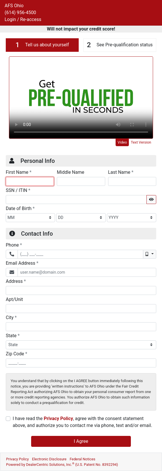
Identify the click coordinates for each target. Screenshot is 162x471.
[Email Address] (87, 272)
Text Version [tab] (141, 142)
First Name (18, 172)
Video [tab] (122, 142)
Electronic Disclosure (49, 459)
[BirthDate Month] (30, 217)
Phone (14, 245)
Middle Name (70, 172)
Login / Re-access (23, 19)
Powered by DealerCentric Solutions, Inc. (62, 464)
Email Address (22, 263)
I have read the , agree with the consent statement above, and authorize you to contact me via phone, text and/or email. (82, 422)
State (13, 335)
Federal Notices (82, 459)
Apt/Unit (14, 299)
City (11, 317)
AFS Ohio (14, 5)
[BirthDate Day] (81, 217)
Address (16, 281)
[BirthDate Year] (131, 217)
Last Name (120, 172)
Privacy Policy (58, 418)
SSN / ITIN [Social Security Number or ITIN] (18, 190)
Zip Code (16, 353)
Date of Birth (20, 208)
